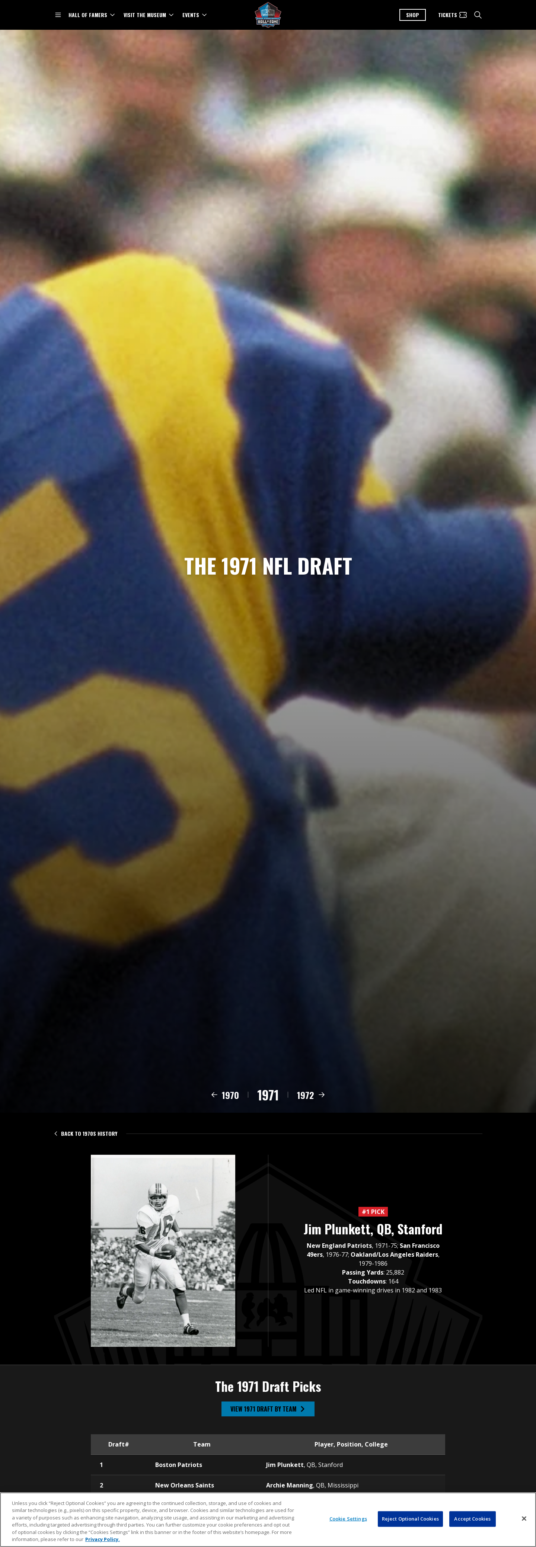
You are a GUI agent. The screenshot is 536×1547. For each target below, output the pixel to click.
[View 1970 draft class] (224, 1103)
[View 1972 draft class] (311, 1103)
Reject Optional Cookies (410, 1521)
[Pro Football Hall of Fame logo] (268, 15)
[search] (477, 14)
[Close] (524, 1522)
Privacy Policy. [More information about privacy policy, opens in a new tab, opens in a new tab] (102, 1542)
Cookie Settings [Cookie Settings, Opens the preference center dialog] (348, 1521)
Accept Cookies (472, 1521)
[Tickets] (453, 14)
